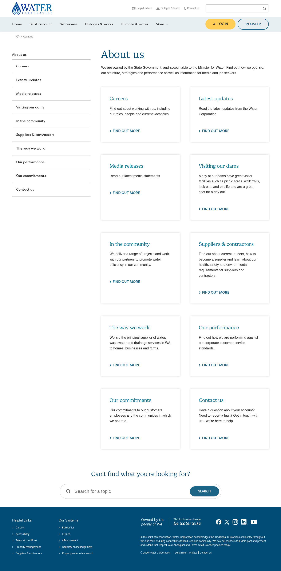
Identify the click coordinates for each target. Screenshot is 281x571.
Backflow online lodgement (75, 547)
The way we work (30, 148)
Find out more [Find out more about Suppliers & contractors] (215, 292)
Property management (26, 547)
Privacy (193, 552)
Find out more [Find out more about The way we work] (126, 365)
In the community (30, 121)
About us (19, 54)
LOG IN (220, 24)
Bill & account (40, 24)
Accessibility (20, 534)
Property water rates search (76, 553)
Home (17, 24)
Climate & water (134, 24)
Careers (22, 66)
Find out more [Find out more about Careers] (126, 131)
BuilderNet (66, 527)
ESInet (64, 534)
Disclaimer (181, 552)
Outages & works (99, 24)
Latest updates (28, 80)
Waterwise (69, 24)
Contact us (191, 8)
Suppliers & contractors (35, 134)
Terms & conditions (24, 540)
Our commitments (31, 176)
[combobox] (233, 8)
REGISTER (253, 24)
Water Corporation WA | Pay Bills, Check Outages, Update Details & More (18, 36)
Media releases (28, 93)
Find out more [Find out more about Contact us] (215, 438)
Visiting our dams (30, 107)
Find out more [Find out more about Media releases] (126, 193)
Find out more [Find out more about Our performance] (215, 365)
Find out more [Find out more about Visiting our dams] (215, 209)
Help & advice (142, 8)
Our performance (30, 162)
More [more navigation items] (162, 24)
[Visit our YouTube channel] (254, 522)
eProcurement (68, 540)
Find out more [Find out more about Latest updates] (215, 131)
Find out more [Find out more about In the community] (126, 281)
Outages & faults (167, 8)
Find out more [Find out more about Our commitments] (126, 438)
